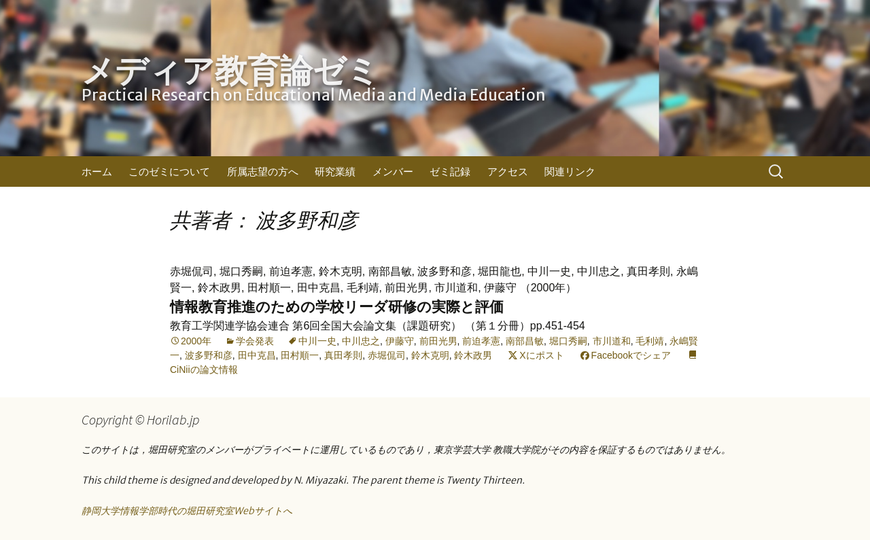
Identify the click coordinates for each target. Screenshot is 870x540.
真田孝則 (343, 355)
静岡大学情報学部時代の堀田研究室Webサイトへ (187, 511)
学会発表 (255, 341)
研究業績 (335, 171)
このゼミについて (169, 171)
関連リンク (569, 171)
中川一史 (317, 341)
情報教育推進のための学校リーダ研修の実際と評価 (337, 307)
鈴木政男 (473, 355)
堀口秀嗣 (568, 341)
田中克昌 (257, 355)
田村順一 (300, 355)
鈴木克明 (430, 355)
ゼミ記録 (450, 171)
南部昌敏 (525, 341)
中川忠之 (361, 341)
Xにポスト (541, 355)
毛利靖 (650, 341)
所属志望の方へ (262, 171)
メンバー (392, 171)
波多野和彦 (208, 355)
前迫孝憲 (481, 341)
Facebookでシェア (631, 355)
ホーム (97, 171)
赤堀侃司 (387, 355)
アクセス (507, 171)
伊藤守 (399, 341)
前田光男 (438, 341)
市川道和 (612, 341)
